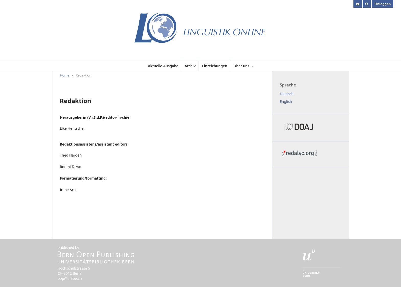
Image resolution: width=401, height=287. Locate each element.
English (286, 101)
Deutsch (287, 93)
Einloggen (382, 4)
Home (64, 75)
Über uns (241, 65)
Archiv (190, 65)
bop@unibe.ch (70, 278)
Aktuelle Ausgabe (163, 65)
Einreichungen (214, 65)
